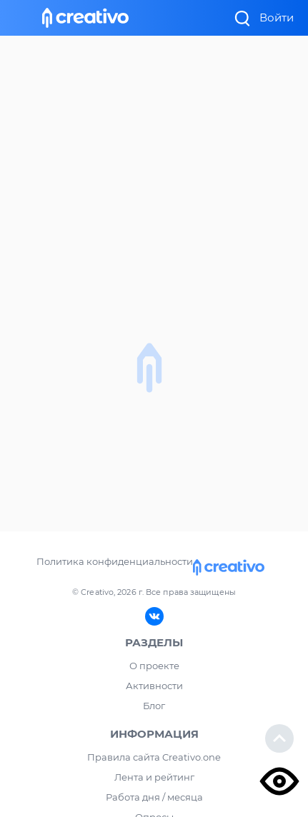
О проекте (154, 665)
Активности (154, 685)
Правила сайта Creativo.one (154, 757)
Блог (154, 705)
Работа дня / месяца (154, 797)
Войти (276, 17)
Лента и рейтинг (154, 777)
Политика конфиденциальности (114, 561)
